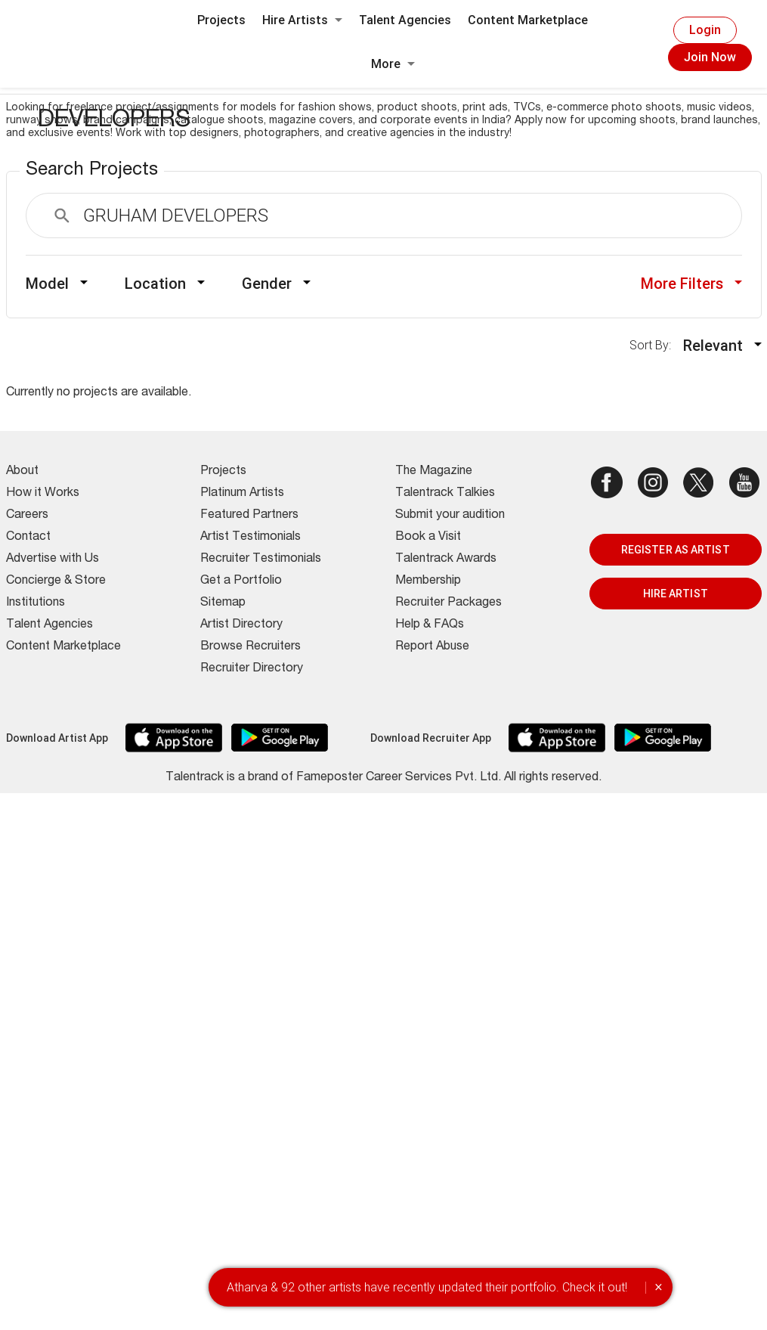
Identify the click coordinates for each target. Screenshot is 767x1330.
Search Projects (92, 171)
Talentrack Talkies (445, 494)
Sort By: (654, 345)
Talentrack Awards (445, 559)
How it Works (42, 494)
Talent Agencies (405, 20)
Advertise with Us (52, 559)
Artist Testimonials (250, 538)
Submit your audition (450, 516)
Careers (27, 516)
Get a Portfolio (241, 581)
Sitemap (223, 603)
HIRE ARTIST (675, 593)
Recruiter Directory (251, 669)
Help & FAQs (429, 625)
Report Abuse (432, 647)
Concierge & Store (56, 581)
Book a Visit (428, 538)
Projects (221, 20)
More (393, 64)
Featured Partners (249, 516)
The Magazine (433, 472)
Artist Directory (241, 625)
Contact (28, 538)
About (22, 472)
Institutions (35, 603)
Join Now (710, 57)
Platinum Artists (242, 494)
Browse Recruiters (250, 647)
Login (705, 30)
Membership (428, 581)
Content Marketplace (528, 20)
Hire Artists (302, 20)
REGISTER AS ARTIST (675, 550)
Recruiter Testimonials (260, 559)
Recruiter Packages (448, 603)
